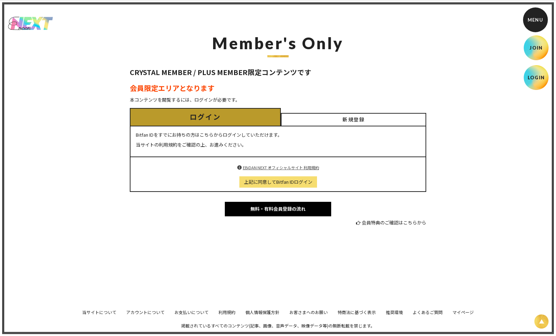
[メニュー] (535, 19)
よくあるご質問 (428, 317)
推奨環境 (394, 317)
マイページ (463, 317)
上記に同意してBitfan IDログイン (278, 181)
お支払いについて (191, 317)
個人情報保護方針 (262, 317)
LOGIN (536, 77)
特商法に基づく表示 (357, 317)
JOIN (536, 48)
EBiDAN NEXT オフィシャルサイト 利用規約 (281, 167)
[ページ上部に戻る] (541, 321)
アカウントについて (145, 317)
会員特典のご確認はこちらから (394, 222)
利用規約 (226, 317)
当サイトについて (99, 317)
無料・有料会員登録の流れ (278, 208)
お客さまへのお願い (308, 317)
